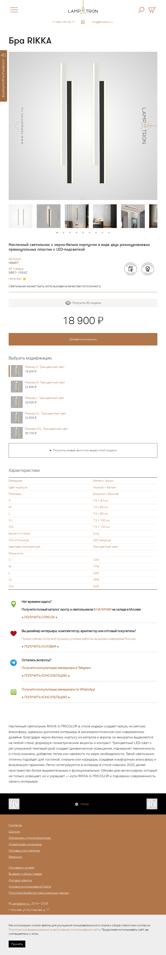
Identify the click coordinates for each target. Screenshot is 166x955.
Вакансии (15, 856)
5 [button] (83, 233)
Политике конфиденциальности (31, 929)
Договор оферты (20, 880)
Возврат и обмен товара (25, 873)
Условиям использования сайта (78, 929)
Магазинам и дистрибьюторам (30, 837)
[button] (16, 125)
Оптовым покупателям (24, 850)
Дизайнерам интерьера (25, 844)
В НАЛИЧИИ (102, 609)
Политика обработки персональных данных (39, 892)
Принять (17, 944)
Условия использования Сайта (30, 886)
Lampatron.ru (21, 903)
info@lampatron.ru (102, 21)
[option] (83, 126)
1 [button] (57, 233)
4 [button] (76, 233)
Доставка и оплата (21, 867)
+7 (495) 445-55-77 (63, 21)
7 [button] (96, 233)
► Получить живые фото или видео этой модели (83, 450)
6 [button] (89, 233)
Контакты (15, 825)
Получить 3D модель (83, 303)
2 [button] (63, 233)
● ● (46, 675)
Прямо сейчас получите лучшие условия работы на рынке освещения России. (79, 639)
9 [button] (109, 233)
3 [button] (70, 233)
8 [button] (102, 233)
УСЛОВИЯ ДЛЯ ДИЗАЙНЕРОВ (3, 75)
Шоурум (14, 831)
